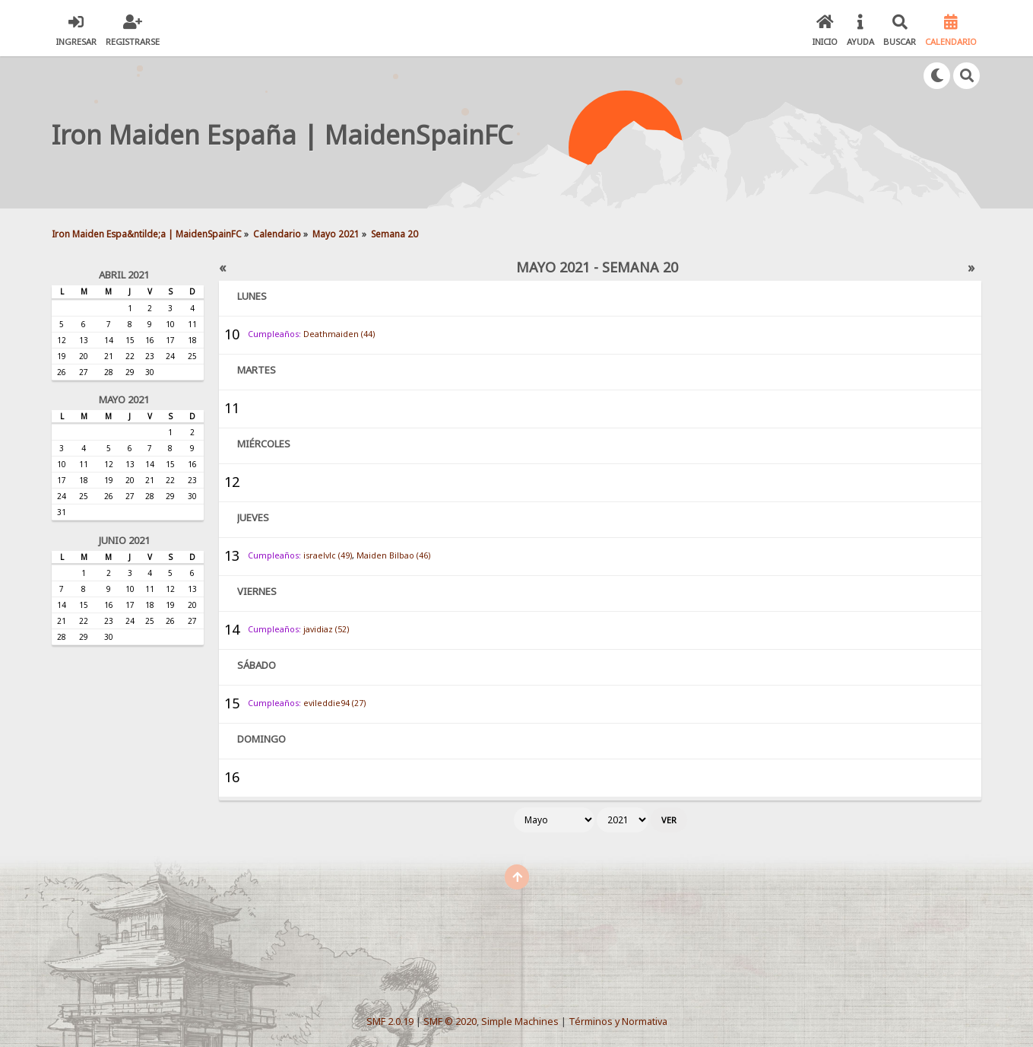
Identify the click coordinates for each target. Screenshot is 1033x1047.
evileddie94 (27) (334, 703)
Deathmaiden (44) (339, 334)
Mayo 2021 (124, 399)
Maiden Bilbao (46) (393, 555)
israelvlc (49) (327, 555)
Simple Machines (520, 1021)
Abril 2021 (124, 275)
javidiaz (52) (326, 629)
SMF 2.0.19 (390, 1021)
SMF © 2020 (450, 1021)
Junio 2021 (124, 540)
